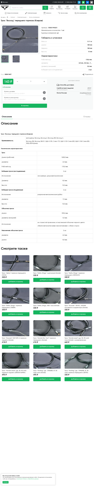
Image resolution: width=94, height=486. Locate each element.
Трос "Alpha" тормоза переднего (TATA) (14, 274)
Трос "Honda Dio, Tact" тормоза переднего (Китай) (44, 339)
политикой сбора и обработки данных (27, 479)
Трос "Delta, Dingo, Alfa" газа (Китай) (46, 305)
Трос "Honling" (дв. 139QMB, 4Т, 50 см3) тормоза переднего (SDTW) (76, 371)
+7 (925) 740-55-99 (57, 2)
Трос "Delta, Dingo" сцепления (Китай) (47, 273)
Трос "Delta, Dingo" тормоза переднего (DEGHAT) (75, 274)
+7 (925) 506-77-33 (70, 2)
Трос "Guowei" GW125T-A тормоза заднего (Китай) (14, 339)
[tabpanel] (47, 183)
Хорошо (5, 482)
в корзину (15, 281)
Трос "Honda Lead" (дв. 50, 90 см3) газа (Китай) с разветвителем (77, 339)
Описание (7, 117)
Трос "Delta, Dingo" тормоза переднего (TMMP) (12, 306)
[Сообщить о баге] (91, 2)
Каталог (13, 17)
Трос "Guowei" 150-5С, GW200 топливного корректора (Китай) (76, 306)
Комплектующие (21, 17)
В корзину (25, 105)
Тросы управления (34, 17)
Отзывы (86, 117)
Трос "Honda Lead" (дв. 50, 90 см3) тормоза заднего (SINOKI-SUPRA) (14, 371)
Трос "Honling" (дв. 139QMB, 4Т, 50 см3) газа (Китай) (45, 371)
